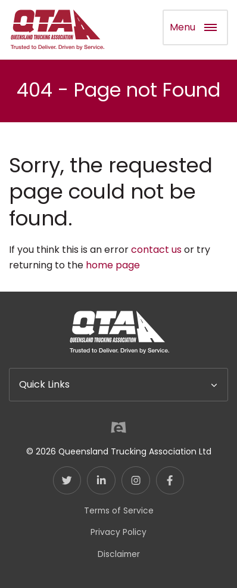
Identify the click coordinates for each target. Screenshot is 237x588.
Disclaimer (119, 554)
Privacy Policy (118, 532)
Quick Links (44, 384)
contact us (156, 249)
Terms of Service (119, 510)
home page (113, 265)
